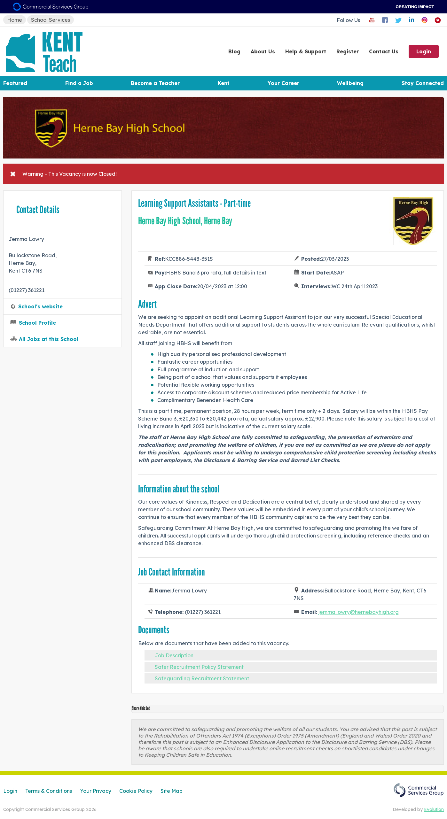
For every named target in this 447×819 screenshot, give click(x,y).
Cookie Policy (136, 791)
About (263, 51)
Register (347, 51)
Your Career (283, 83)
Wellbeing (350, 83)
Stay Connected (423, 83)
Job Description (174, 655)
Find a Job (79, 83)
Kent (224, 83)
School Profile (37, 323)
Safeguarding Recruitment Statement (202, 678)
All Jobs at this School (48, 339)
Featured (15, 83)
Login (423, 51)
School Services (50, 20)
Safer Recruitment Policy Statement (199, 667)
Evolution (434, 809)
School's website (40, 306)
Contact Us (383, 51)
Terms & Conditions (48, 791)
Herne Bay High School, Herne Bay (185, 221)
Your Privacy (95, 791)
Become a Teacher (155, 83)
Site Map (172, 791)
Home (14, 20)
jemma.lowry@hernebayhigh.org (358, 612)
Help (305, 51)
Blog (234, 51)
